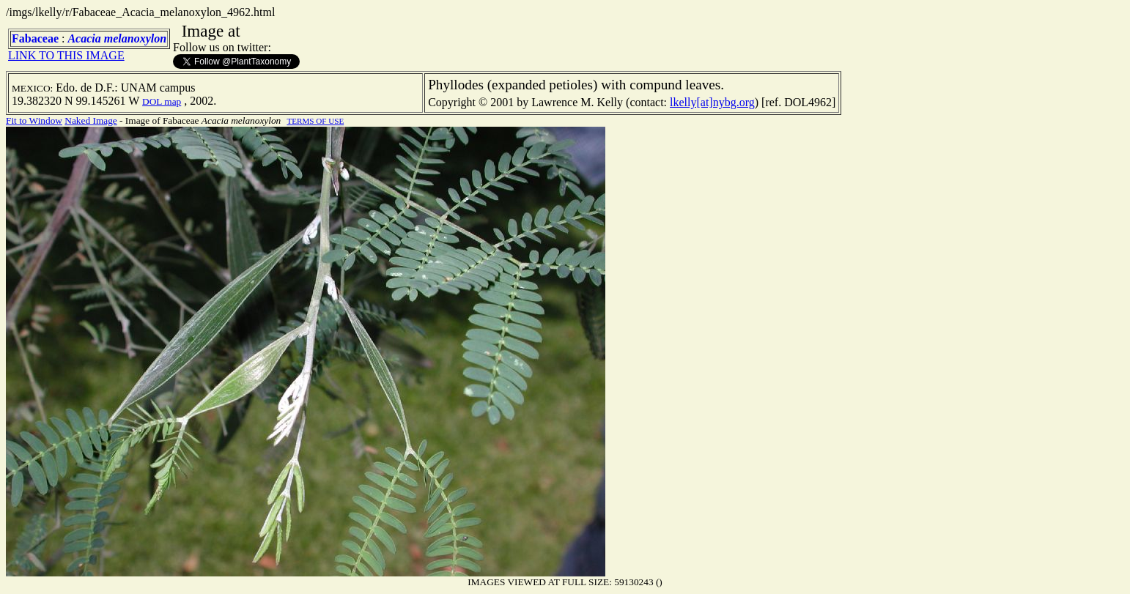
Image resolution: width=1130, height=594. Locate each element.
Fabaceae (35, 38)
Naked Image (90, 120)
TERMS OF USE (315, 120)
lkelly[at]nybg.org (712, 102)
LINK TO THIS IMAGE (66, 55)
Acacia (83, 38)
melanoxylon (135, 38)
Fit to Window (34, 120)
